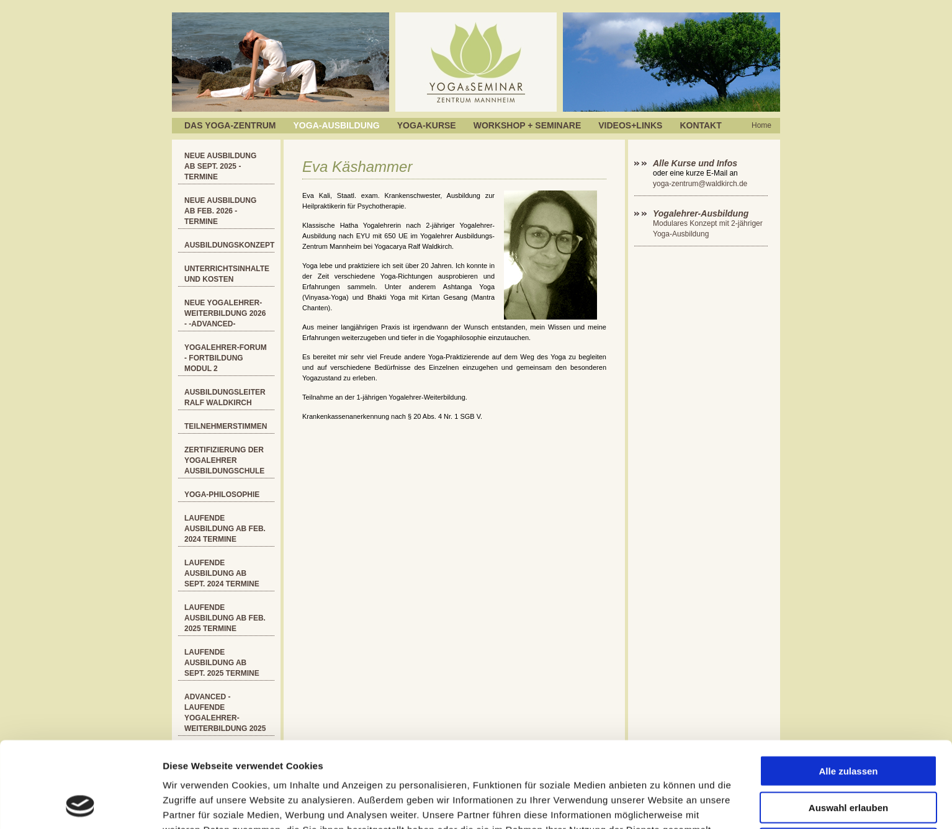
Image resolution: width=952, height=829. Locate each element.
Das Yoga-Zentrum (230, 125)
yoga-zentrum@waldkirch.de (700, 183)
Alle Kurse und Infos (696, 163)
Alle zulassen (848, 690)
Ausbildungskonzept (229, 245)
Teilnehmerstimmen (225, 426)
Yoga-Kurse (426, 125)
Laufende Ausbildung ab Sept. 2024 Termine (221, 573)
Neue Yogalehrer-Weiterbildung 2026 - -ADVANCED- (225, 313)
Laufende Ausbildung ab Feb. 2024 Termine (225, 529)
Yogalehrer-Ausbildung (700, 213)
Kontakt (700, 125)
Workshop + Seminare (528, 125)
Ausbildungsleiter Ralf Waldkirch (225, 397)
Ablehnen (848, 763)
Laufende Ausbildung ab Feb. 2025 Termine (225, 618)
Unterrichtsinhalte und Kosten (226, 274)
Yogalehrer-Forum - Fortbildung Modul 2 (225, 358)
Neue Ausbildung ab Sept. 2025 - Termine (220, 166)
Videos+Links (630, 125)
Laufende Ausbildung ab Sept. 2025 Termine (221, 663)
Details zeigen (660, 804)
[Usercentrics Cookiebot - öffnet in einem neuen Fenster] (80, 804)
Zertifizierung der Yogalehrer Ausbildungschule (224, 460)
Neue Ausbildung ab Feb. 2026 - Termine (220, 211)
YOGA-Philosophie (221, 494)
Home (761, 125)
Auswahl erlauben (848, 727)
